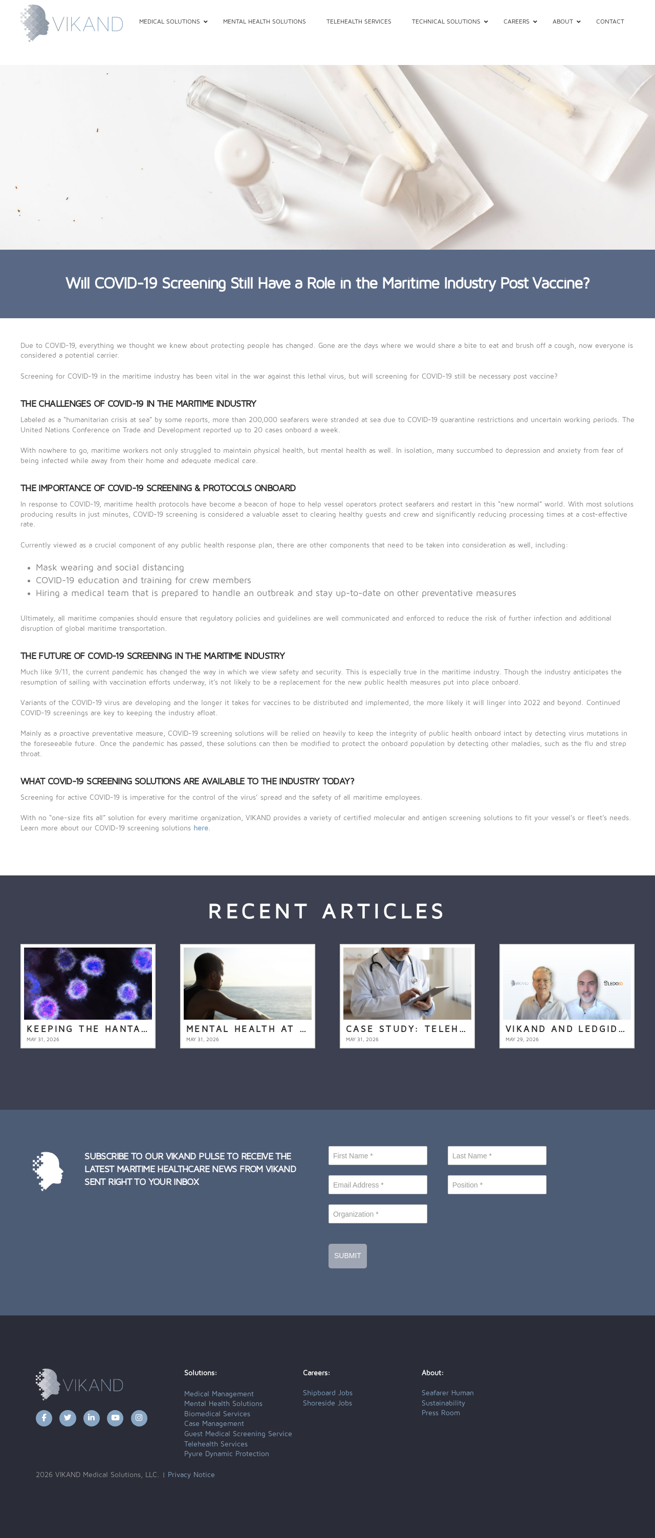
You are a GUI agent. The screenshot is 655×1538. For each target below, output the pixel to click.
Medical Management (219, 1394)
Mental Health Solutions (223, 1404)
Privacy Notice (191, 1475)
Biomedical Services (217, 1414)
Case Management (214, 1423)
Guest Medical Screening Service (238, 1434)
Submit (347, 1255)
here (200, 828)
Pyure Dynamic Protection (226, 1454)
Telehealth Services (216, 1444)
